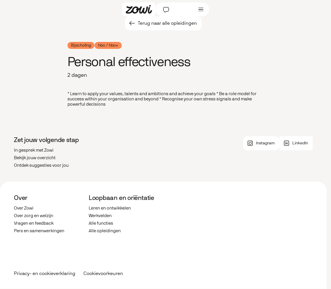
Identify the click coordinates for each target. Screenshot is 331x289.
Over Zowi (23, 208)
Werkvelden (100, 215)
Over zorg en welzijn (33, 215)
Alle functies (101, 223)
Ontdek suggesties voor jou (41, 165)
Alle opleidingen (105, 230)
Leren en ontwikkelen (110, 208)
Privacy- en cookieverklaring (44, 273)
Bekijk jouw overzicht (35, 157)
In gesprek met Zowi (34, 150)
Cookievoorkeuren (103, 273)
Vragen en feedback (34, 223)
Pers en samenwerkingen (39, 230)
